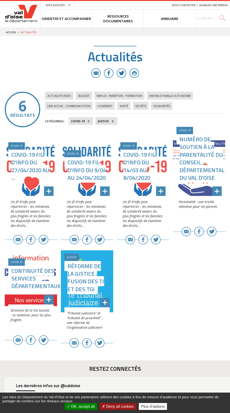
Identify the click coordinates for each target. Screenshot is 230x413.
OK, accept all (81, 406)
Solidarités (161, 106)
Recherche (161, 5)
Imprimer (134, 73)
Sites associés (55, 5)
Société (140, 106)
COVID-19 (78, 121)
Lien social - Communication (68, 106)
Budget (84, 96)
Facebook (108, 73)
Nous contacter (183, 5)
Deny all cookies (118, 406)
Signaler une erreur (213, 5)
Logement (105, 106)
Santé (124, 106)
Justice (103, 121)
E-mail (96, 73)
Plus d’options (153, 406)
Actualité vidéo (59, 96)
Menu (134, 5)
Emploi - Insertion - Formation (119, 96)
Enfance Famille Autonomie (170, 96)
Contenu (146, 5)
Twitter (121, 73)
